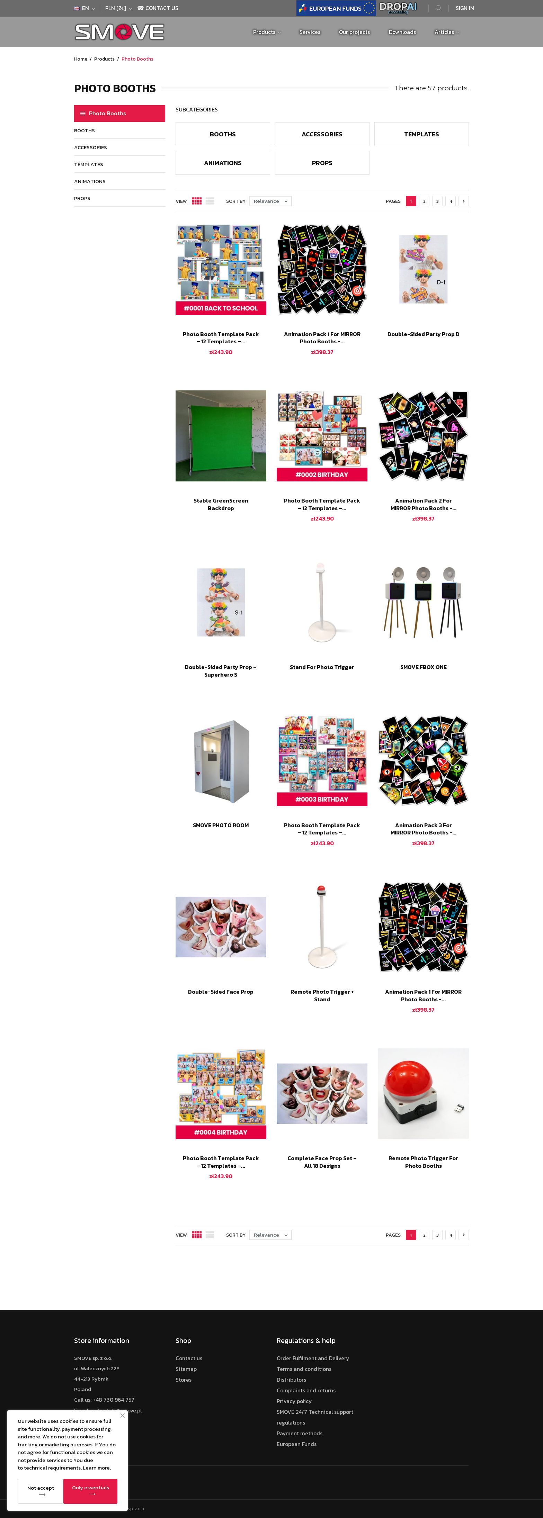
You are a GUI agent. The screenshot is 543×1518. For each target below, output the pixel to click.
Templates (88, 164)
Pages (393, 201)
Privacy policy (294, 1401)
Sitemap (186, 1369)
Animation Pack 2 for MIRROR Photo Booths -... (423, 504)
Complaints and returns (306, 1390)
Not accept (40, 1488)
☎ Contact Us (157, 8)
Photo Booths (107, 113)
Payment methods (299, 1433)
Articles (445, 32)
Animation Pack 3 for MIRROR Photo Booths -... (423, 829)
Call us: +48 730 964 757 (104, 1400)
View (181, 201)
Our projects (354, 32)
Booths (84, 130)
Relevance (272, 201)
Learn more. (97, 1468)
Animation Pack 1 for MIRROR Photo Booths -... (322, 338)
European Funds (297, 1444)
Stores (184, 1380)
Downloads (402, 32)
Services (310, 32)
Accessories (90, 147)
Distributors (291, 1380)
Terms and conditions (304, 1369)
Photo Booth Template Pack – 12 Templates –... (221, 338)
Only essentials (90, 1487)
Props (82, 198)
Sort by (236, 201)
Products (265, 32)
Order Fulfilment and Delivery (313, 1358)
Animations (90, 181)
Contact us (189, 1358)
